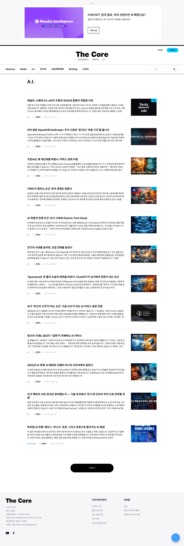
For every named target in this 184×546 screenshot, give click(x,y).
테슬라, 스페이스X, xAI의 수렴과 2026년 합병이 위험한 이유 (60, 100)
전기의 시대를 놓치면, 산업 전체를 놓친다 (49, 247)
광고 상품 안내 (97, 515)
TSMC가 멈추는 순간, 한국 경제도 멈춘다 (49, 188)
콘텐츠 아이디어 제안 (132, 515)
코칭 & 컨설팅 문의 (99, 523)
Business (83, 60)
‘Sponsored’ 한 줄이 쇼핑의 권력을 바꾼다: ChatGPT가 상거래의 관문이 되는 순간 (73, 277)
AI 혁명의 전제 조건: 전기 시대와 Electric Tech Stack (57, 218)
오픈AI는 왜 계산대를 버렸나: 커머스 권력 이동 (52, 159)
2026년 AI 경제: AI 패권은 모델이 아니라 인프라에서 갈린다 (60, 365)
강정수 (38, 117)
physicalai (31, 444)
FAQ (126, 506)
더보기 (92, 467)
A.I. (104, 60)
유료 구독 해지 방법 (131, 510)
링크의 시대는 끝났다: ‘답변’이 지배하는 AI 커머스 (54, 335)
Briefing (73, 69)
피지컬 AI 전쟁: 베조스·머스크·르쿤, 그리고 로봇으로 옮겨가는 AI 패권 (66, 427)
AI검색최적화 (57, 69)
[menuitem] (83, 60)
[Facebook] (13, 533)
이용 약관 (95, 519)
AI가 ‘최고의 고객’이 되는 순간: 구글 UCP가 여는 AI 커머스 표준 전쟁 (64, 306)
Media (95, 60)
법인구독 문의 (97, 510)
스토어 (86, 69)
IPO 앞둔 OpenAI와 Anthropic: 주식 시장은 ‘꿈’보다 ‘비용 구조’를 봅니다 (68, 130)
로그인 (160, 50)
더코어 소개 (96, 506)
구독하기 (172, 50)
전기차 (43, 69)
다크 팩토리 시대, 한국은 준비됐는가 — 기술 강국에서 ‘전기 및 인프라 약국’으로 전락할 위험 (76, 396)
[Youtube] (7, 533)
